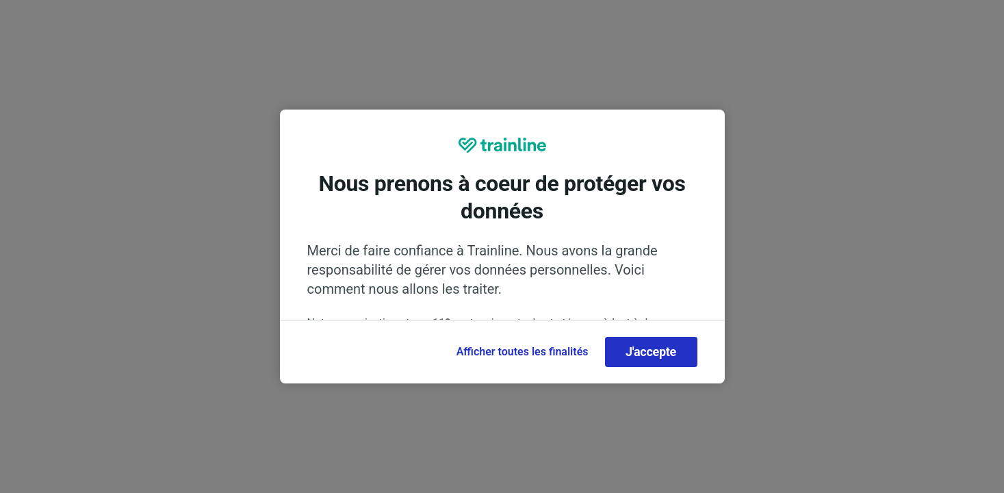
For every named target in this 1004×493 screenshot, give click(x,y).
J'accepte (651, 351)
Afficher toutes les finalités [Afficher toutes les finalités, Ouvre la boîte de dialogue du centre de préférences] (522, 351)
